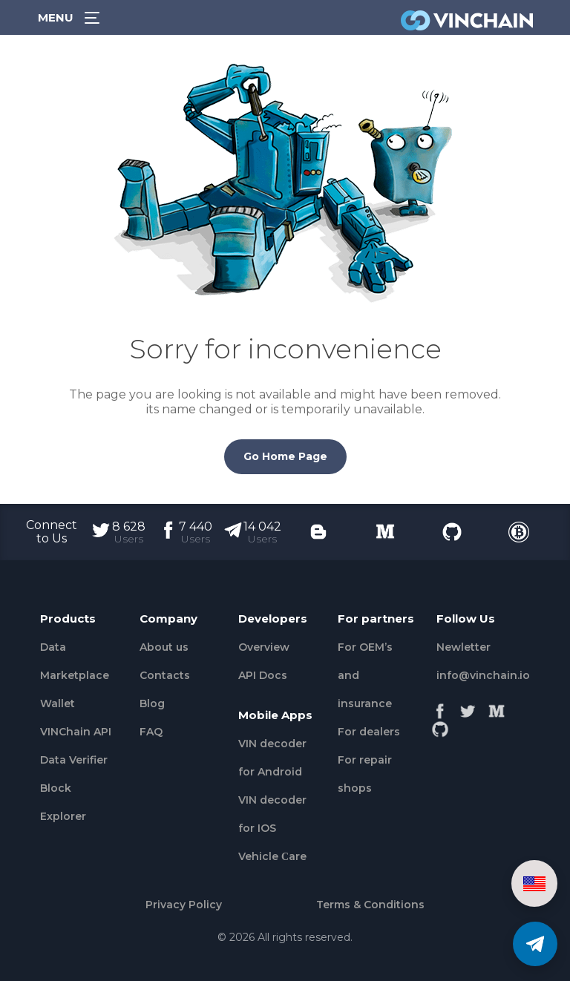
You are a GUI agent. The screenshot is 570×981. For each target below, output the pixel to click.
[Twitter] (468, 707)
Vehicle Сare (272, 856)
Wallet (57, 703)
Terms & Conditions (370, 904)
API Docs (262, 675)
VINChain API (75, 731)
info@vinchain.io (483, 675)
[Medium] (496, 707)
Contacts (165, 675)
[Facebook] (440, 707)
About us (164, 647)
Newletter (463, 647)
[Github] (440, 725)
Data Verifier (74, 760)
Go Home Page (285, 456)
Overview (263, 647)
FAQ (151, 731)
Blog (152, 703)
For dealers (369, 731)
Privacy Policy (183, 904)
